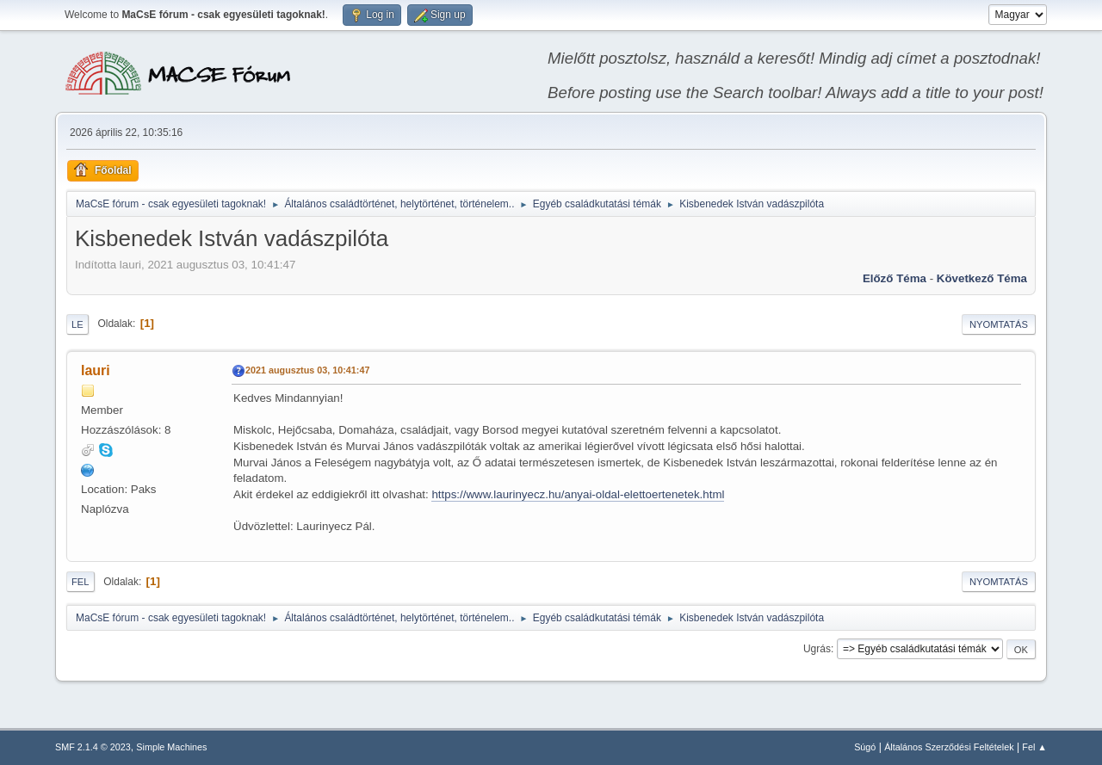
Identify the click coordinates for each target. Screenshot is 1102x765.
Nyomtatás (998, 324)
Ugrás (817, 649)
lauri (95, 370)
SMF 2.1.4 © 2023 (93, 747)
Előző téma (894, 278)
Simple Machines (171, 747)
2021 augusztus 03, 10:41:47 (307, 370)
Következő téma (982, 278)
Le (77, 324)
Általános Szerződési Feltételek (948, 747)
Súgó (865, 747)
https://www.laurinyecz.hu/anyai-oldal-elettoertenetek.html (577, 494)
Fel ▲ (1034, 747)
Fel (80, 582)
